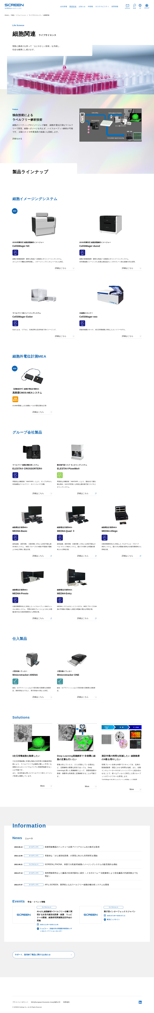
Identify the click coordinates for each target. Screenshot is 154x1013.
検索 (134, 6)
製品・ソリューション (18, 15)
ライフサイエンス (35, 15)
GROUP (146, 6)
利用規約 (66, 1002)
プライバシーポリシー (20, 1002)
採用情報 (114, 6)
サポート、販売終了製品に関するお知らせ (43, 955)
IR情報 (90, 6)
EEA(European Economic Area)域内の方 (45, 1002)
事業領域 (72, 6)
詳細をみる (17, 139)
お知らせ (82, 6)
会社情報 (63, 6)
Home (7, 15)
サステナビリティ (102, 6)
